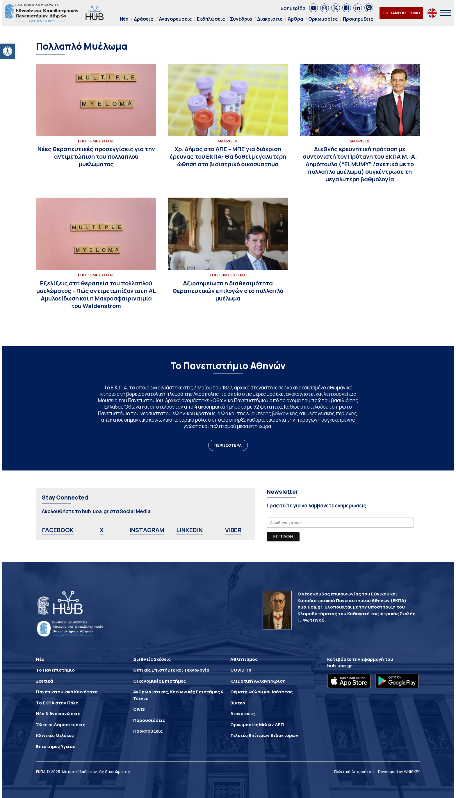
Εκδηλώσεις (211, 19)
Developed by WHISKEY (399, 771)
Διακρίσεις (269, 19)
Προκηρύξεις (358, 19)
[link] (313, 7)
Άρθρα (295, 19)
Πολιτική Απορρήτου (354, 771)
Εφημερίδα (293, 8)
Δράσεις (143, 19)
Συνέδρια (241, 19)
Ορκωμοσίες (323, 19)
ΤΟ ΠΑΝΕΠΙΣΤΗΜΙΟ (401, 12)
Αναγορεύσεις (175, 19)
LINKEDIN (189, 530)
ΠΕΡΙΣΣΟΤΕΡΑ (228, 445)
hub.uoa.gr (339, 666)
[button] (7, 51)
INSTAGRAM (146, 530)
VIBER (233, 530)
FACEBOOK (58, 530)
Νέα (124, 19)
